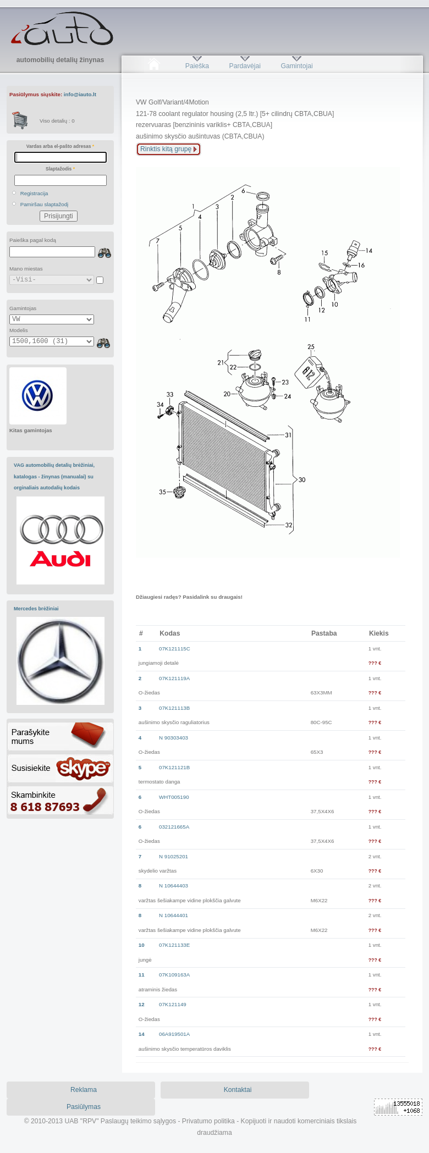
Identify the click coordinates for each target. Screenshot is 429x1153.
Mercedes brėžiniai (36, 608)
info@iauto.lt (80, 94)
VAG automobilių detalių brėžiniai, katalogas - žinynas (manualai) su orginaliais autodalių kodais (54, 476)
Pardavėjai (245, 66)
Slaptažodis (60, 169)
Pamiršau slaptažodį (44, 204)
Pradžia (153, 66)
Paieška (197, 66)
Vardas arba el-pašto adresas (60, 146)
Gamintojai (296, 66)
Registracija (34, 193)
